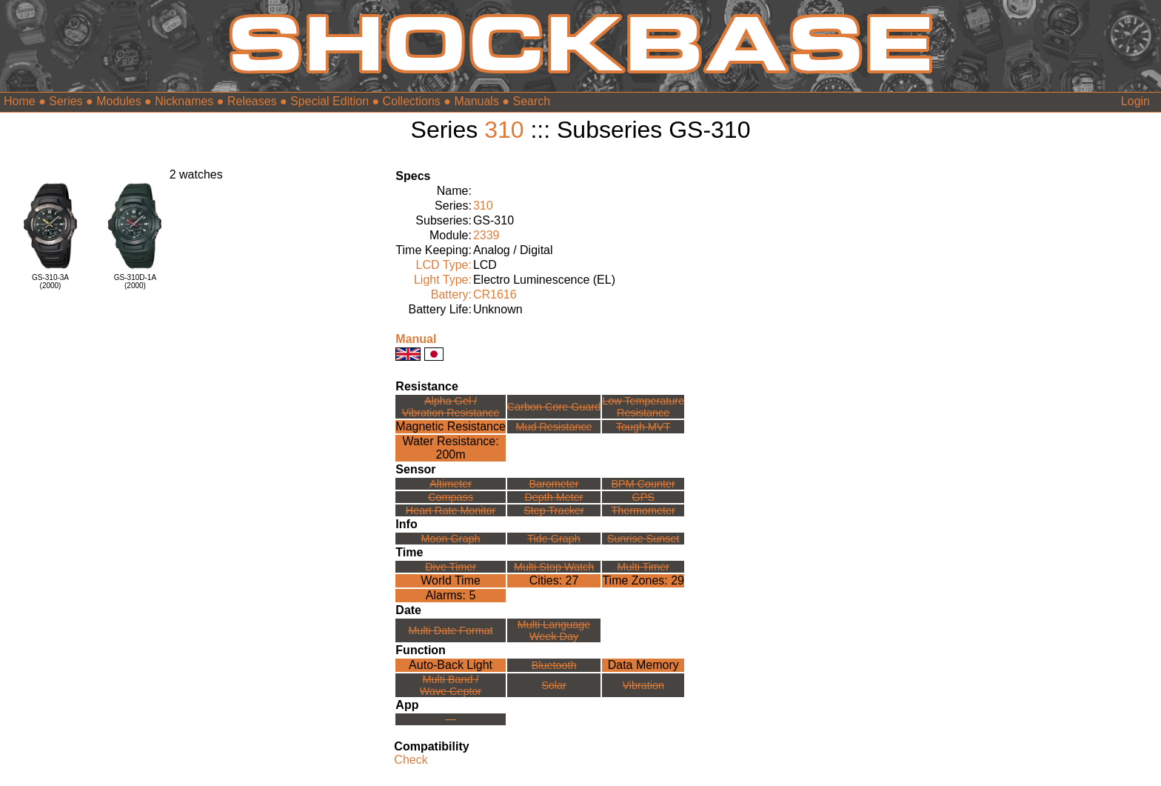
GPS (643, 497)
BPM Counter (643, 484)
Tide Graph (553, 538)
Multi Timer (643, 567)
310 (503, 129)
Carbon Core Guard (553, 407)
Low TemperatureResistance (643, 407)
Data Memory (643, 665)
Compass (450, 497)
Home (20, 101)
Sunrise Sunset (643, 538)
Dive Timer (450, 567)
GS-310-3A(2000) (50, 281)
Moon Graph (451, 538)
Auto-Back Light (450, 665)
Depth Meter (553, 497)
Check (410, 759)
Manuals (476, 101)
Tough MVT (643, 427)
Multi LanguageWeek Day (554, 630)
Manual (415, 339)
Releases (252, 101)
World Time (451, 580)
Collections (412, 101)
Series (65, 101)
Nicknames (184, 101)
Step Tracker (553, 510)
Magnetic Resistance (450, 426)
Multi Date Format (450, 630)
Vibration (643, 685)
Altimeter (450, 484)
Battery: (451, 294)
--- (450, 719)
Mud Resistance (553, 427)
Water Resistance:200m (451, 448)
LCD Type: (444, 265)
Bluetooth (554, 665)
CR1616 (495, 294)
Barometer (553, 484)
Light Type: (443, 279)
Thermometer (643, 510)
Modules (118, 101)
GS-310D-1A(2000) (135, 281)
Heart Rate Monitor (451, 510)
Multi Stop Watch (554, 567)
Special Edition (329, 101)
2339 (486, 235)
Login (1135, 101)
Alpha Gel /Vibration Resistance (451, 407)
